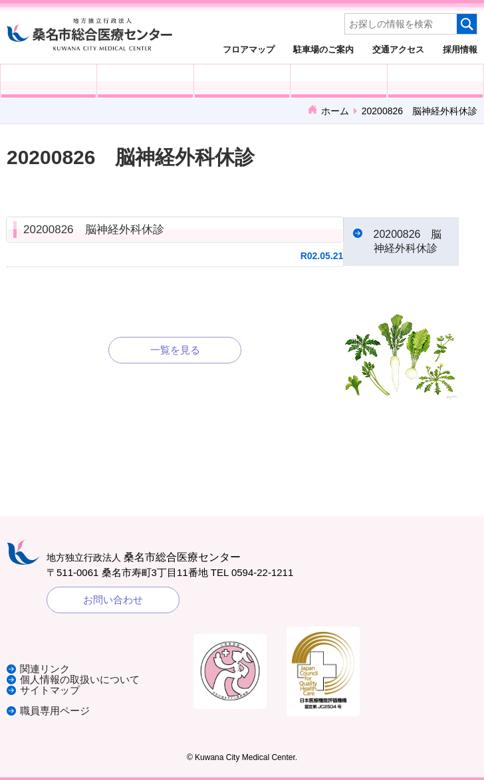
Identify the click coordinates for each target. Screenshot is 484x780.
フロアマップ (249, 49)
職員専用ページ (55, 711)
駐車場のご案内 (323, 49)
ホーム (335, 111)
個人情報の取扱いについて (80, 681)
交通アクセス (398, 49)
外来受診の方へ (48, 81)
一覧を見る (175, 349)
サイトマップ (50, 691)
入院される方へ (145, 81)
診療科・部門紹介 (338, 81)
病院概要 (435, 81)
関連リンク (45, 671)
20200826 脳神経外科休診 (93, 229)
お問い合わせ (113, 600)
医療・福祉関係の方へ (242, 81)
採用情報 (460, 49)
